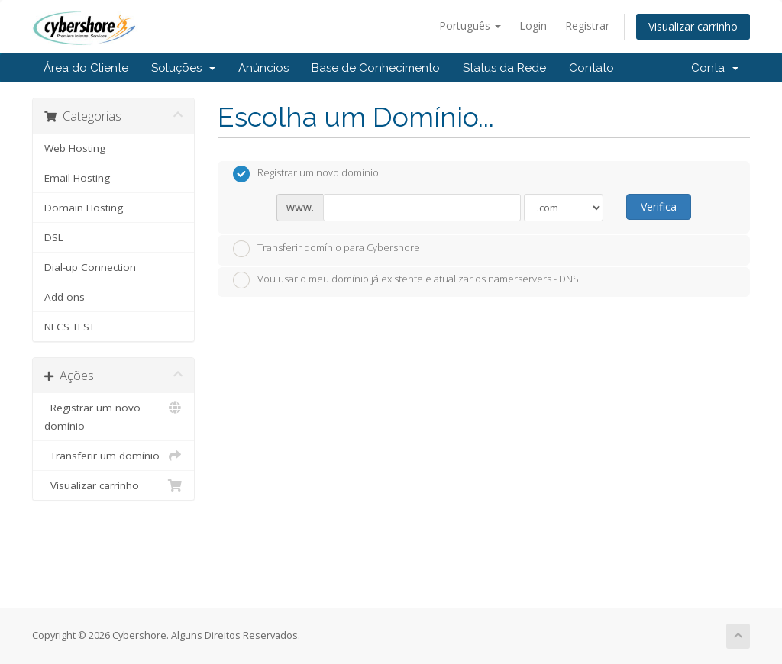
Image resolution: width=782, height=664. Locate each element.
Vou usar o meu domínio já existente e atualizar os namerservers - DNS (406, 280)
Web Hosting (74, 148)
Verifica (659, 206)
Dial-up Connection (90, 267)
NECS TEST (69, 327)
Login (533, 25)
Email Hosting (77, 178)
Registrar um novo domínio (113, 415)
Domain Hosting (83, 207)
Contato (591, 68)
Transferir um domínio (113, 455)
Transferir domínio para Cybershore (326, 248)
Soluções (183, 68)
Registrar (587, 25)
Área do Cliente (86, 68)
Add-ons (64, 297)
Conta (714, 68)
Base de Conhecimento (376, 68)
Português (470, 25)
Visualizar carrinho (693, 26)
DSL (53, 237)
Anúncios (263, 68)
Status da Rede (504, 68)
